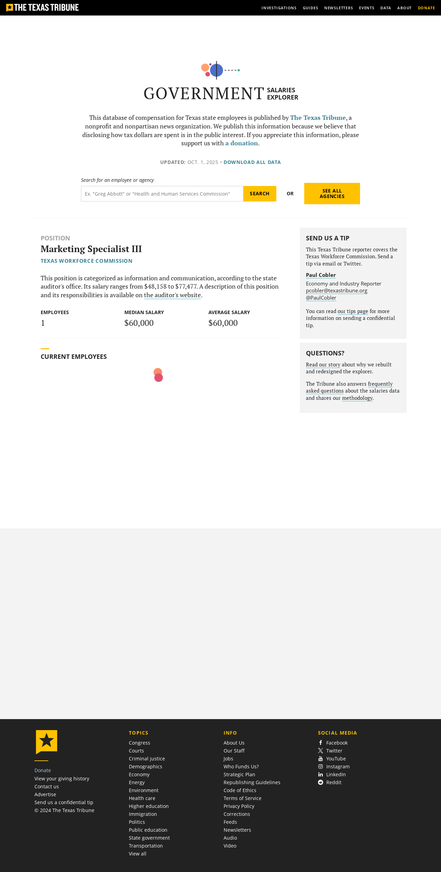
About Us (234, 742)
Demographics (145, 766)
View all (137, 853)
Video (230, 845)
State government (149, 837)
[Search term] (162, 193)
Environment (143, 790)
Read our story (323, 364)
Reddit (329, 782)
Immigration (143, 814)
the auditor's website (172, 295)
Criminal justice (147, 758)
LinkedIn (332, 774)
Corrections (237, 814)
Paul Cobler (321, 274)
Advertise (45, 794)
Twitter (330, 750)
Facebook (333, 742)
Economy (139, 774)
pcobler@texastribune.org (336, 290)
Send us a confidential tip (63, 802)
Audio (230, 837)
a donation (241, 143)
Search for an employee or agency (117, 180)
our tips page (353, 311)
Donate (42, 770)
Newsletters (237, 830)
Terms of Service (242, 798)
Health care (142, 798)
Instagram (334, 766)
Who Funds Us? (241, 766)
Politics (137, 822)
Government (204, 93)
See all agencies (332, 193)
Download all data (252, 162)
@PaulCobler (321, 297)
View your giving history (61, 778)
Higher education (149, 806)
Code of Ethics (240, 790)
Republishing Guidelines (252, 782)
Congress (139, 742)
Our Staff (234, 750)
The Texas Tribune (318, 118)
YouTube (332, 758)
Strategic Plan (239, 774)
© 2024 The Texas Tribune (64, 810)
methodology (357, 398)
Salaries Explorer (282, 93)
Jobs (228, 758)
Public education (148, 830)
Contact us (46, 786)
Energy (137, 782)
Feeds (230, 822)
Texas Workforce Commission (87, 260)
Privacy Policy (239, 806)
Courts (136, 750)
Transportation (146, 845)
